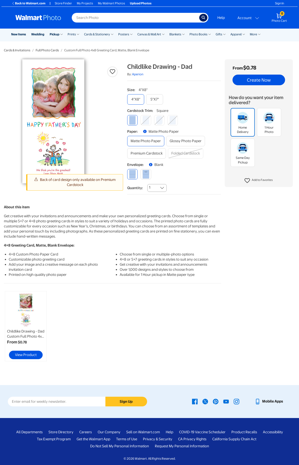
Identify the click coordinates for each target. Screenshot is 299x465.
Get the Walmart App (93, 439)
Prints (72, 34)
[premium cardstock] (146, 153)
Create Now (259, 80)
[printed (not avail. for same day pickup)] (146, 174)
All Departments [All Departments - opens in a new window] (29, 432)
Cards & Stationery (97, 34)
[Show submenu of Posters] (131, 34)
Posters (123, 34)
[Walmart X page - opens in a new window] (205, 401)
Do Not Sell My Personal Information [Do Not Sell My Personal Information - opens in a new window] (119, 446)
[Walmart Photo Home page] (38, 18)
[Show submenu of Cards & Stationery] (112, 34)
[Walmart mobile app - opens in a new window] (269, 401)
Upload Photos (140, 3)
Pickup (54, 34)
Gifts (219, 34)
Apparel (236, 34)
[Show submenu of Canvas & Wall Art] (163, 34)
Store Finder (63, 3)
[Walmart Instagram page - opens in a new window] (236, 401)
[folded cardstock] (185, 153)
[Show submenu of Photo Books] (209, 34)
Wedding (37, 34)
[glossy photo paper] (185, 141)
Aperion (137, 74)
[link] (26, 326)
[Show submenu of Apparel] (243, 34)
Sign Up (126, 401)
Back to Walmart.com (28, 3)
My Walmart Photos (111, 3)
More (253, 34)
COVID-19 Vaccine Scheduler (202, 432)
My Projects (85, 3)
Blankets (175, 34)
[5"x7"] (154, 99)
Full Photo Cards (47, 50)
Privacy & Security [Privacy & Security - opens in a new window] (157, 439)
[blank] (132, 174)
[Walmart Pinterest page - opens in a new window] (216, 401)
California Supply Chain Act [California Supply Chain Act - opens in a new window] (234, 439)
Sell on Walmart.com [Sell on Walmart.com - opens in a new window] (143, 432)
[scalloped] (172, 120)
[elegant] (159, 120)
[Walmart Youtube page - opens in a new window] (226, 401)
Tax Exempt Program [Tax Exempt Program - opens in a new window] (54, 439)
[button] (259, 181)
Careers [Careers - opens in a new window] (85, 432)
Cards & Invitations (17, 50)
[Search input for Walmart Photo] (135, 18)
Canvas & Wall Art (149, 34)
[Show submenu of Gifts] (224, 34)
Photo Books (198, 34)
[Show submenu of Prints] (78, 34)
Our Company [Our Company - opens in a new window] (109, 432)
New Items (18, 34)
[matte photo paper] (145, 141)
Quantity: (135, 188)
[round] (146, 120)
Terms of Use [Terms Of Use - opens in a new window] (126, 439)
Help (221, 18)
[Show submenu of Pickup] (61, 34)
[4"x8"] (135, 99)
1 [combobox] (149, 187)
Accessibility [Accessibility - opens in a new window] (273, 432)
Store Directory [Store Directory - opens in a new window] (60, 432)
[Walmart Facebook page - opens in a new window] (195, 401)
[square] (132, 120)
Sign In (279, 3)
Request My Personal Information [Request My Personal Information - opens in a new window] (182, 446)
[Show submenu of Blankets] (183, 34)
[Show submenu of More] (259, 34)
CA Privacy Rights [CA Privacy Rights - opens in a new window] (192, 439)
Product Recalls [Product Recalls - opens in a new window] (244, 432)
